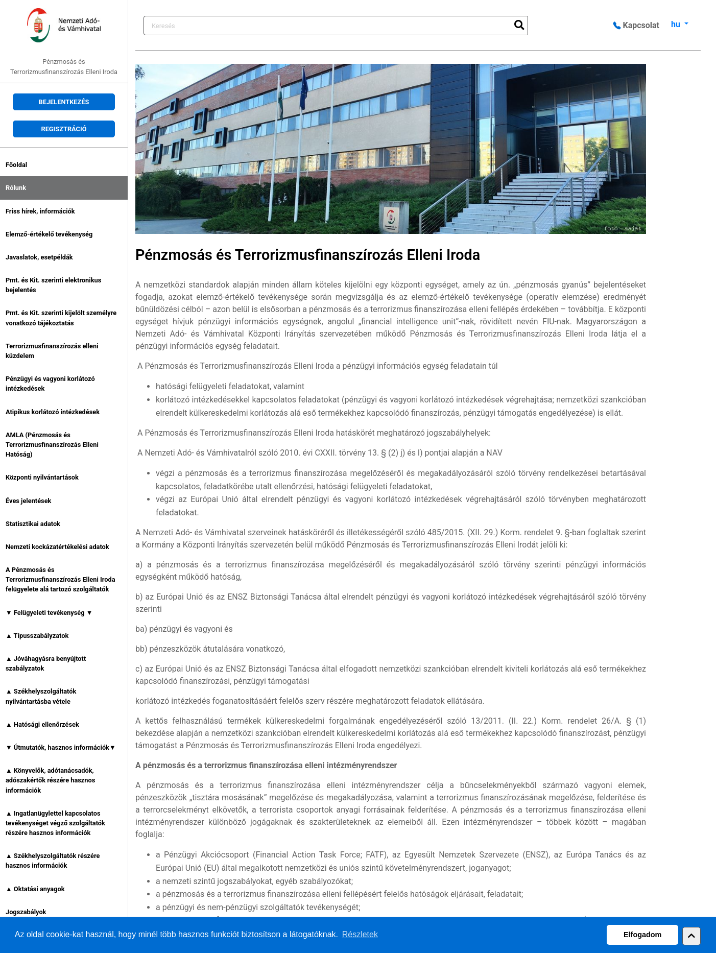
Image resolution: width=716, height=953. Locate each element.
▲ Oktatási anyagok (35, 889)
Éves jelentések (28, 501)
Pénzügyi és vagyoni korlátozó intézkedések (50, 383)
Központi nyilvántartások (42, 477)
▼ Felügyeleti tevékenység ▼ (49, 612)
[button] (691, 936)
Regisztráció (63, 129)
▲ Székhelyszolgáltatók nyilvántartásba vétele (41, 696)
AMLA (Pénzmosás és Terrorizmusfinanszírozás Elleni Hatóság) (52, 444)
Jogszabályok (26, 912)
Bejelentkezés (64, 102)
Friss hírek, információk (40, 211)
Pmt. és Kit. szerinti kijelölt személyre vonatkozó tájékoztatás (61, 317)
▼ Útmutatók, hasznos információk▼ (61, 747)
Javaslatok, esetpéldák (39, 257)
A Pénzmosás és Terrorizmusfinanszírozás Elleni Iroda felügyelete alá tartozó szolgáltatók (60, 579)
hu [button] (676, 24)
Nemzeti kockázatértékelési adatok (57, 547)
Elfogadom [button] (642, 935)
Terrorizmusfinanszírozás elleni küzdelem (52, 351)
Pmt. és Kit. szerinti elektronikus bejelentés (53, 285)
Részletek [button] (360, 934)
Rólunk (16, 188)
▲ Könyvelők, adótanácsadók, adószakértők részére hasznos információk (50, 780)
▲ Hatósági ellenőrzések (42, 724)
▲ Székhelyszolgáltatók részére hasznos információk (53, 860)
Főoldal (16, 165)
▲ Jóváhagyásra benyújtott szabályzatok (46, 663)
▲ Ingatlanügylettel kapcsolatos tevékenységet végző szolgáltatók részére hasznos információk (55, 823)
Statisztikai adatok (33, 524)
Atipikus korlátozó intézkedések (53, 412)
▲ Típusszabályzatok (37, 635)
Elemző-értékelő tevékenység (49, 234)
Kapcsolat (636, 25)
